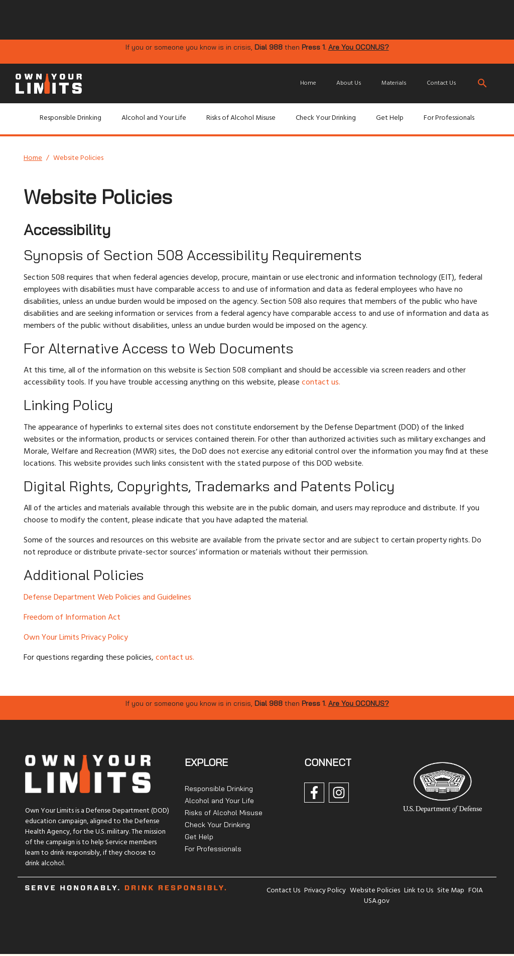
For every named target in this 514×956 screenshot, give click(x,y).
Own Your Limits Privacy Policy (76, 637)
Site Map (450, 890)
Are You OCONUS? (358, 47)
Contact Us (441, 83)
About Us (348, 83)
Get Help (390, 118)
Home (308, 83)
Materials (394, 83)
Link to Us (418, 890)
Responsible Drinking (70, 118)
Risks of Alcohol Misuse (241, 118)
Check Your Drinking (326, 118)
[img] (177, 19)
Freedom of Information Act (72, 617)
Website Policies (375, 890)
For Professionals (449, 118)
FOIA (475, 890)
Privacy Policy (325, 890)
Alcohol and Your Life (153, 118)
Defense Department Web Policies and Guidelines (107, 597)
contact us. (321, 382)
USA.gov (377, 901)
